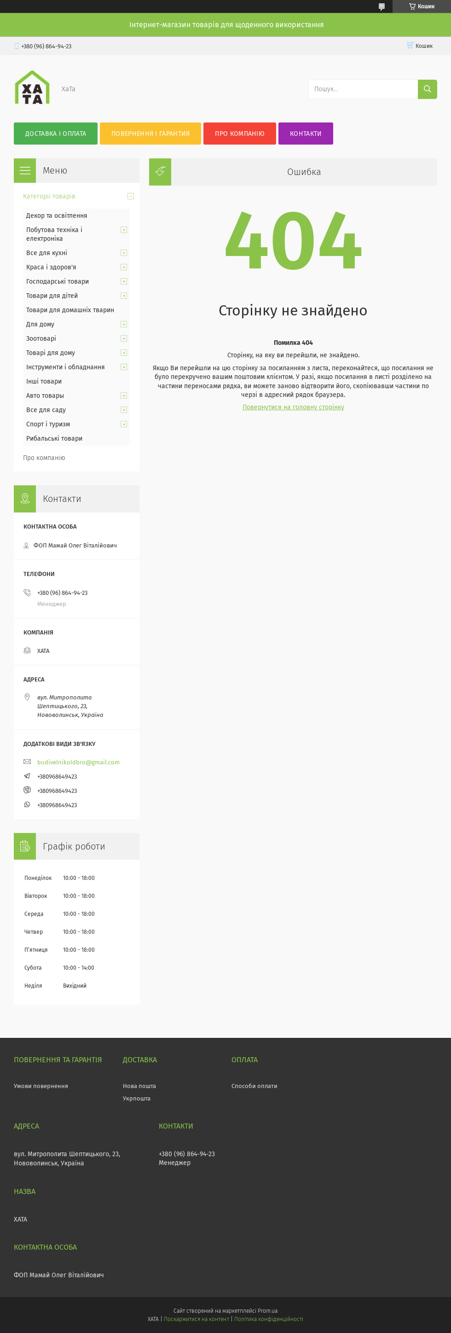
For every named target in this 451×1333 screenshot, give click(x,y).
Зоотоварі (41, 339)
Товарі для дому (50, 353)
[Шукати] (427, 89)
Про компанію (240, 134)
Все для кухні (46, 253)
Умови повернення (41, 1086)
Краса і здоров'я (51, 267)
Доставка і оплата (55, 134)
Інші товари (44, 381)
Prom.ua (268, 1311)
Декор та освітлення (56, 216)
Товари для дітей (52, 296)
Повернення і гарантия (150, 134)
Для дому (40, 324)
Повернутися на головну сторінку (293, 407)
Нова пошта (139, 1086)
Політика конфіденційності (268, 1319)
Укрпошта (136, 1098)
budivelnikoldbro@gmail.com (78, 762)
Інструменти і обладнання (65, 367)
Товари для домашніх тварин (70, 310)
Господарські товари (57, 281)
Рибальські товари (54, 438)
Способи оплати (254, 1086)
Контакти (306, 134)
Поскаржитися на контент (196, 1319)
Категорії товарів (49, 196)
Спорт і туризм (48, 424)
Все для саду (46, 410)
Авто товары (45, 396)
